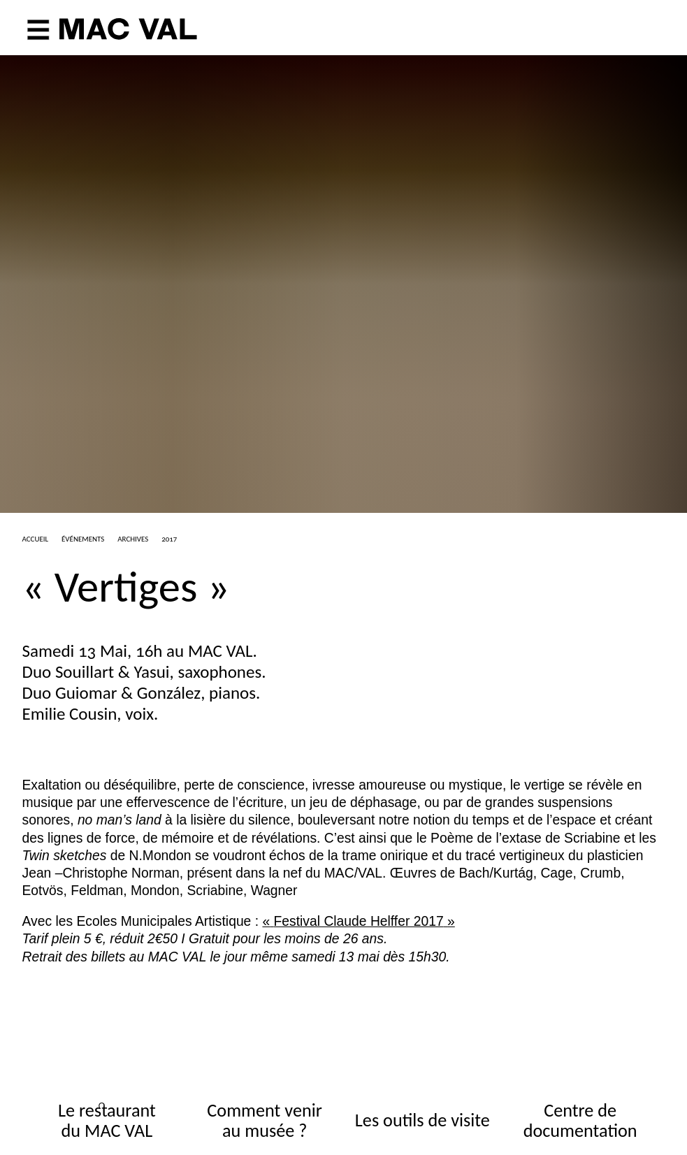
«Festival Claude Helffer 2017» (358, 921)
